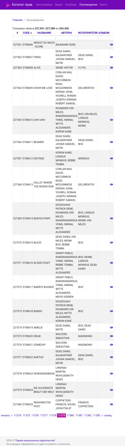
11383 (96, 415)
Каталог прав (19, 4)
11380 (70, 415)
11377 (44, 415)
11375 (26, 415)
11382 (87, 415)
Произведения (88, 4)
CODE (26, 32)
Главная (17, 20)
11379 (61, 415)
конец (108, 415)
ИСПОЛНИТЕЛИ (88, 32)
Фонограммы (44, 4)
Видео (59, 4)
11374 (17, 415)
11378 (52, 415)
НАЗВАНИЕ (44, 32)
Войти (103, 4)
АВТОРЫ (66, 32)
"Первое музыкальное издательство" (35, 440)
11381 (79, 415)
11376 (35, 415)
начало (5, 415)
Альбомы (71, 4)
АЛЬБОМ (103, 32)
